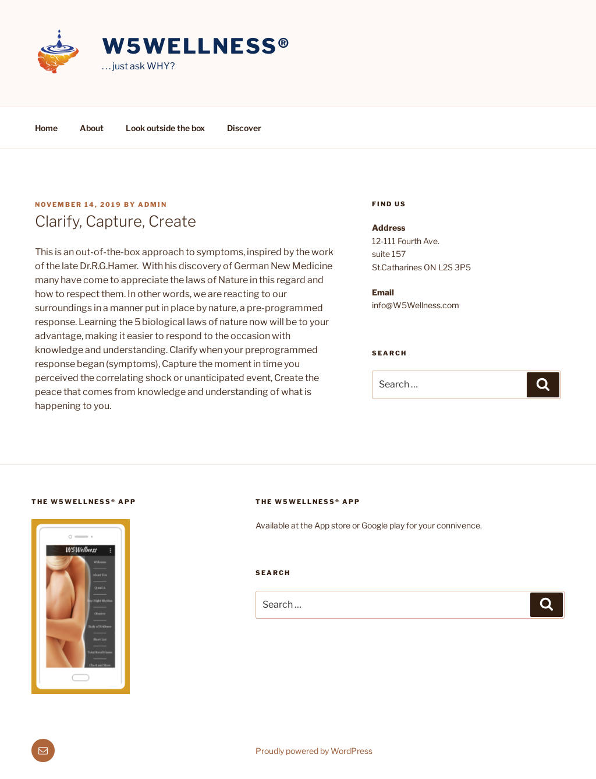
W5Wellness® (196, 46)
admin (152, 204)
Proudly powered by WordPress (314, 751)
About (92, 128)
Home (46, 128)
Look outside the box (165, 128)
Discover (244, 128)
